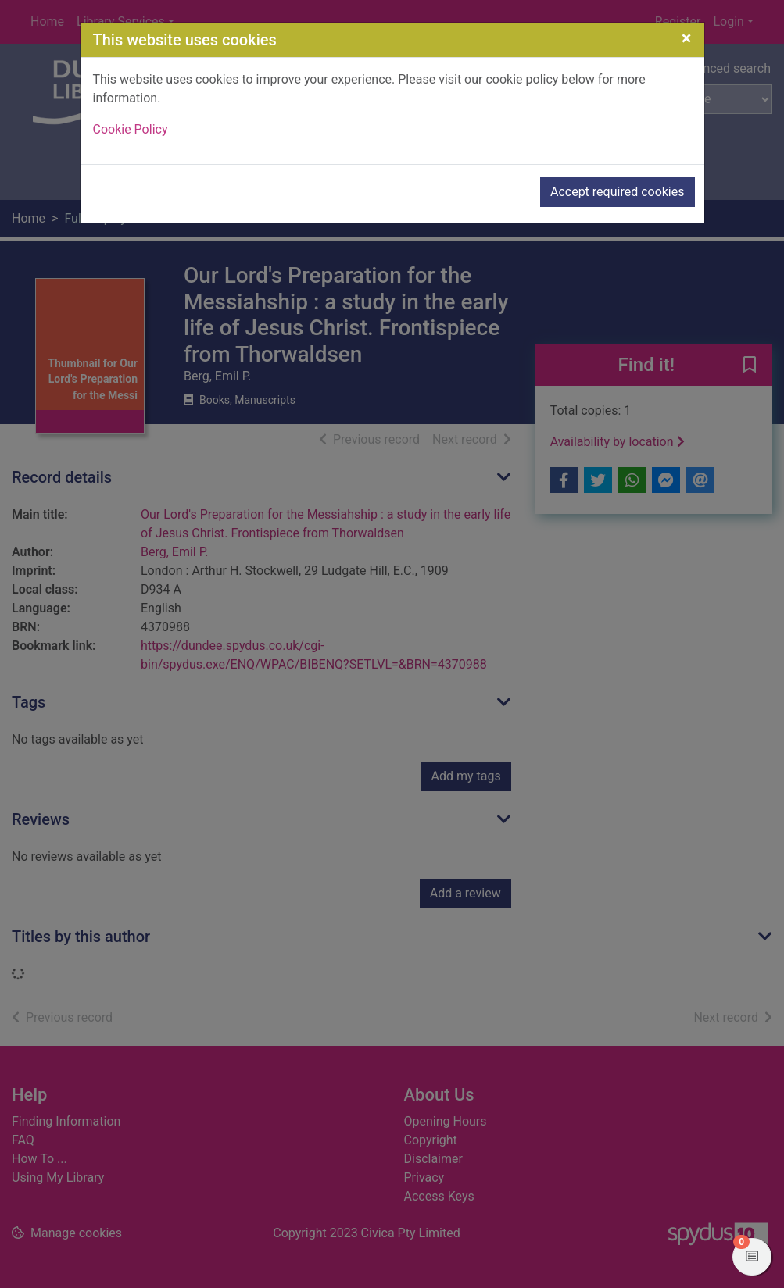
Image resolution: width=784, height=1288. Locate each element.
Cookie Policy (130, 129)
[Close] (686, 38)
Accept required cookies (617, 191)
